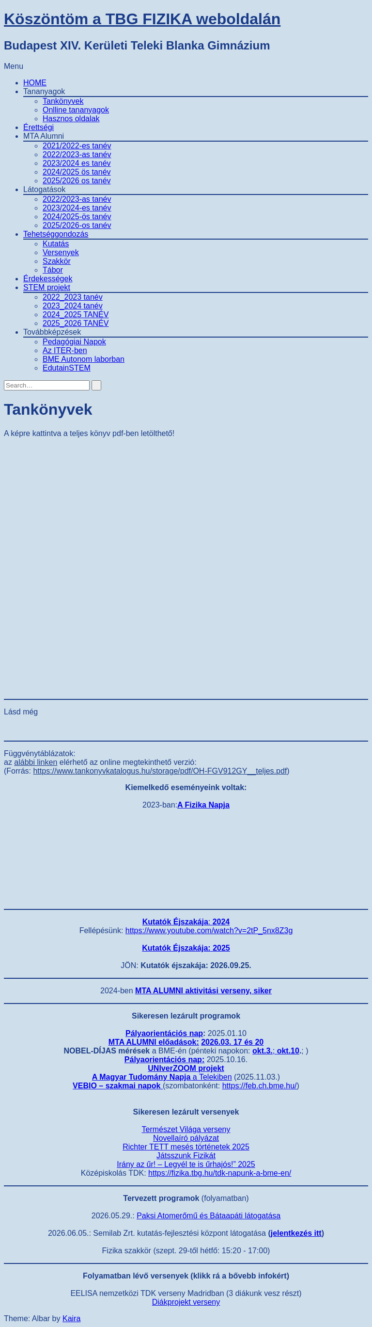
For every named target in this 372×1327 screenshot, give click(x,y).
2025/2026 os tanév (77, 181)
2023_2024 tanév (73, 306)
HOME (34, 83)
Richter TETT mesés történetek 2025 (186, 1147)
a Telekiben (162, 1077)
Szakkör (57, 261)
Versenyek (61, 252)
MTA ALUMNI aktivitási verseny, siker (203, 991)
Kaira (71, 1318)
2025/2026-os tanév (77, 225)
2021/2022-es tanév (77, 146)
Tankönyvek (63, 101)
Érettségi (38, 127)
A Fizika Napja (203, 805)
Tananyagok (44, 91)
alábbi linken (35, 762)
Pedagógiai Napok (74, 342)
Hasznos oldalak (71, 118)
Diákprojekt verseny (186, 1302)
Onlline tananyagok (76, 110)
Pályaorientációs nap (164, 1033)
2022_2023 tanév (73, 297)
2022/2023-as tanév (77, 154)
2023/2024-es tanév (77, 208)
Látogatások (44, 189)
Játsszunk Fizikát (186, 1155)
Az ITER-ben (65, 350)
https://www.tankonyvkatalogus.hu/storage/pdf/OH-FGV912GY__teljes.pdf (160, 771)
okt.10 (288, 1051)
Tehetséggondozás (55, 234)
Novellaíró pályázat (186, 1138)
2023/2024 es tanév (77, 163)
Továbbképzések (52, 332)
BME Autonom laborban (83, 359)
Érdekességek (47, 279)
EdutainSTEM (67, 368)
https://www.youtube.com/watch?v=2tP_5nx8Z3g (209, 930)
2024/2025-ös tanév (77, 216)
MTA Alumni (43, 136)
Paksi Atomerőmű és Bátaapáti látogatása (208, 1216)
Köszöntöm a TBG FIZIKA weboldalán (142, 19)
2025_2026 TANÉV (75, 323)
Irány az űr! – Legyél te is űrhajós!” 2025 (186, 1164)
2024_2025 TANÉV (75, 314)
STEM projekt (46, 287)
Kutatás (56, 244)
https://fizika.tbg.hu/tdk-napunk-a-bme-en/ (219, 1173)
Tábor (53, 270)
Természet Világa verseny (186, 1129)
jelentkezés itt (296, 1233)
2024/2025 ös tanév (77, 172)
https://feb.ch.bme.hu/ (259, 1086)
